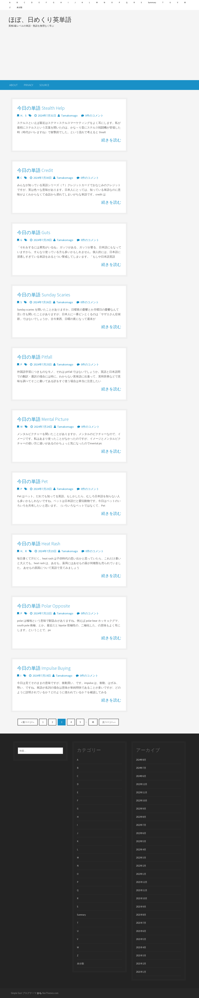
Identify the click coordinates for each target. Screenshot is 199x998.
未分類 (19, 7)
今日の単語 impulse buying (44, 668)
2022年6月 (141, 833)
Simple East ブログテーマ (24, 993)
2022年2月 (141, 865)
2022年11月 (141, 792)
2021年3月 (141, 955)
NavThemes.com (50, 993)
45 (93, 722)
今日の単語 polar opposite (43, 606)
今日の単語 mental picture (43, 419)
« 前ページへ (27, 722)
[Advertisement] (99, 53)
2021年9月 (141, 906)
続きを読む (111, 140)
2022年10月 (141, 800)
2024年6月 (141, 776)
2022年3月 (141, 857)
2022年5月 (141, 841)
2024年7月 (141, 767)
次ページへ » (108, 722)
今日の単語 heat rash (38, 544)
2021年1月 (141, 971)
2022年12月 (141, 784)
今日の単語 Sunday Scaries (43, 295)
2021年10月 (141, 898)
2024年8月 (141, 759)
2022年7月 (141, 824)
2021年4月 (141, 947)
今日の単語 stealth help (41, 108)
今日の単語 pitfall (34, 357)
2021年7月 (141, 922)
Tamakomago (69, 115)
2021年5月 (141, 939)
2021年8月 (141, 914)
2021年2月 (141, 963)
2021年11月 (141, 890)
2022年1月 (141, 873)
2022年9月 (141, 808)
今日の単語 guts (33, 232)
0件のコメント (94, 115)
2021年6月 (141, 931)
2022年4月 (141, 849)
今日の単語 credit (35, 170)
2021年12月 (141, 882)
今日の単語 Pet (32, 481)
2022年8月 (141, 816)
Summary (152, 2)
